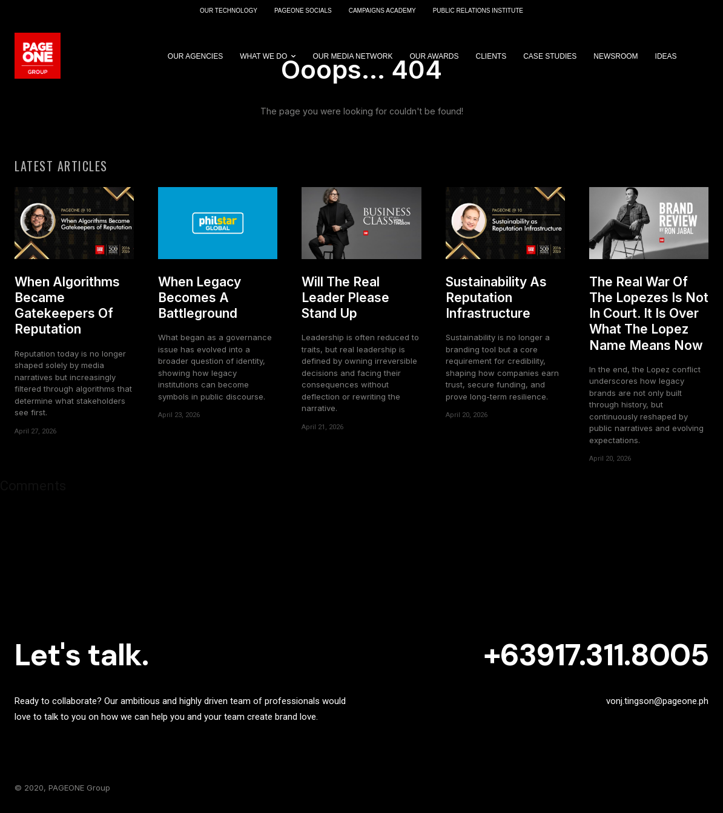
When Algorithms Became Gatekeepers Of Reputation (67, 305)
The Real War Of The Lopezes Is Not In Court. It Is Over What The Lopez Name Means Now (648, 313)
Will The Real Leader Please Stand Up (345, 297)
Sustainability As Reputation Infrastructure (496, 297)
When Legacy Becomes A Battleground (199, 297)
